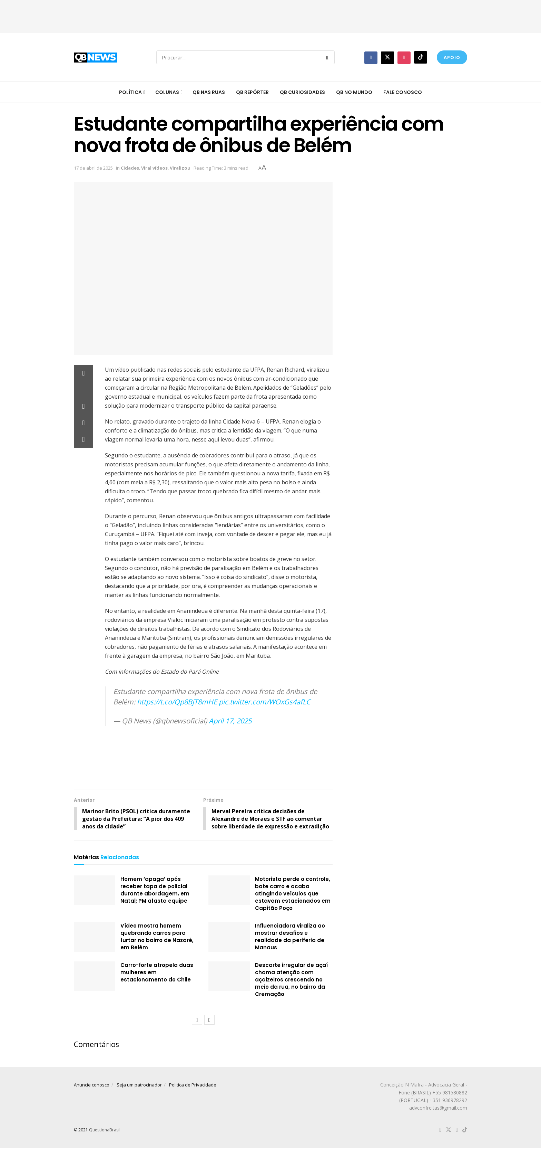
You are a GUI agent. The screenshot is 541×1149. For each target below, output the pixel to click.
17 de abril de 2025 (93, 168)
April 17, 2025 (230, 720)
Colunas (167, 92)
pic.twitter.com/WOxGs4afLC (265, 701)
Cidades (130, 168)
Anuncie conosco (91, 1085)
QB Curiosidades (302, 92)
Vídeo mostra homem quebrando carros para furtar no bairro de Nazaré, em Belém (157, 936)
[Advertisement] (270, 15)
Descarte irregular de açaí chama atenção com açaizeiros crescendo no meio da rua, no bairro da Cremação (291, 980)
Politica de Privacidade (192, 1085)
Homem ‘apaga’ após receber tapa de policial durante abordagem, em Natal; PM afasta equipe (154, 890)
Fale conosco (402, 92)
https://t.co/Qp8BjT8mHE (177, 701)
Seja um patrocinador (139, 1085)
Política (130, 92)
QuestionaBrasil (104, 1130)
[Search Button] (328, 57)
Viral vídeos (154, 168)
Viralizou (180, 168)
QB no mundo (354, 92)
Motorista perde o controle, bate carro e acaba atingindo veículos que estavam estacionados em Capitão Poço (293, 894)
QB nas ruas (209, 92)
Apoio (452, 57)
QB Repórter (252, 92)
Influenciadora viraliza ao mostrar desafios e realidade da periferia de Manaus (290, 936)
